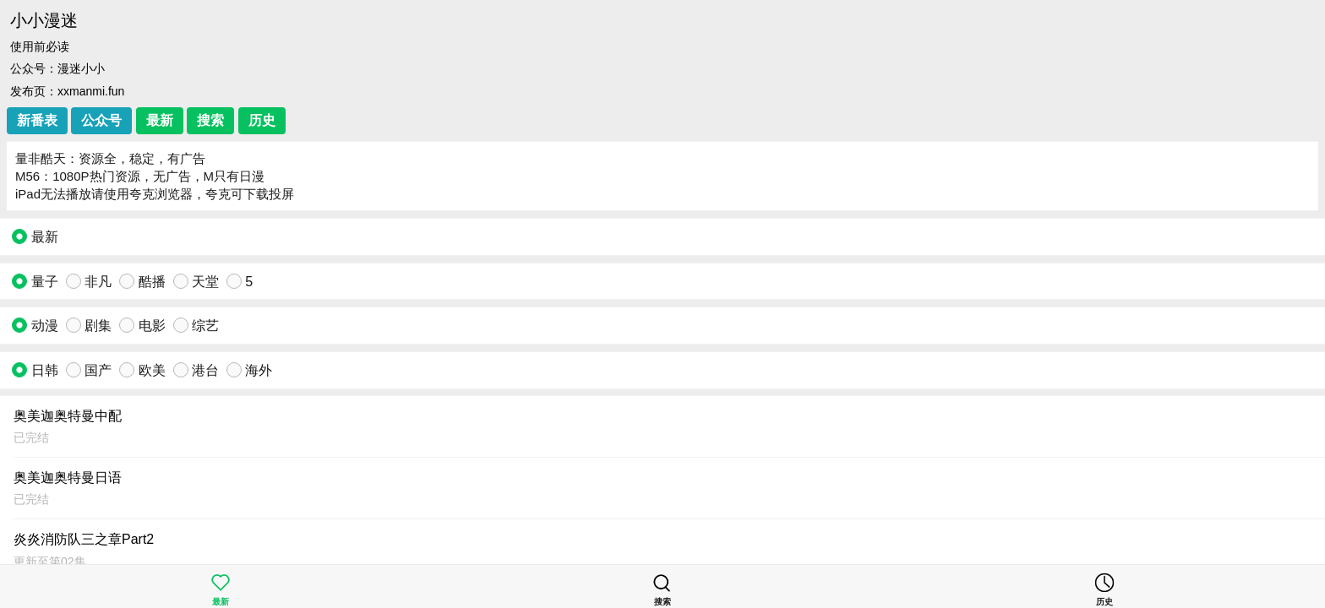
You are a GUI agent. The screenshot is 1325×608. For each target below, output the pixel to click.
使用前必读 (39, 46)
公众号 (101, 120)
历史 (261, 120)
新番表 (37, 120)
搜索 (210, 120)
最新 (159, 120)
